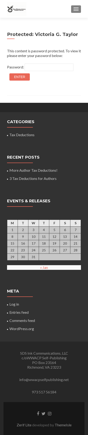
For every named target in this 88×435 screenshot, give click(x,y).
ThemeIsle (63, 425)
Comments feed (22, 320)
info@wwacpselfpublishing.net (44, 379)
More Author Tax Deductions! (33, 170)
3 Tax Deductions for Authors (33, 178)
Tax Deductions (21, 134)
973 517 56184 (44, 392)
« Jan (44, 267)
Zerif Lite (24, 425)
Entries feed (19, 312)
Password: (40, 67)
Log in (14, 304)
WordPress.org (21, 328)
